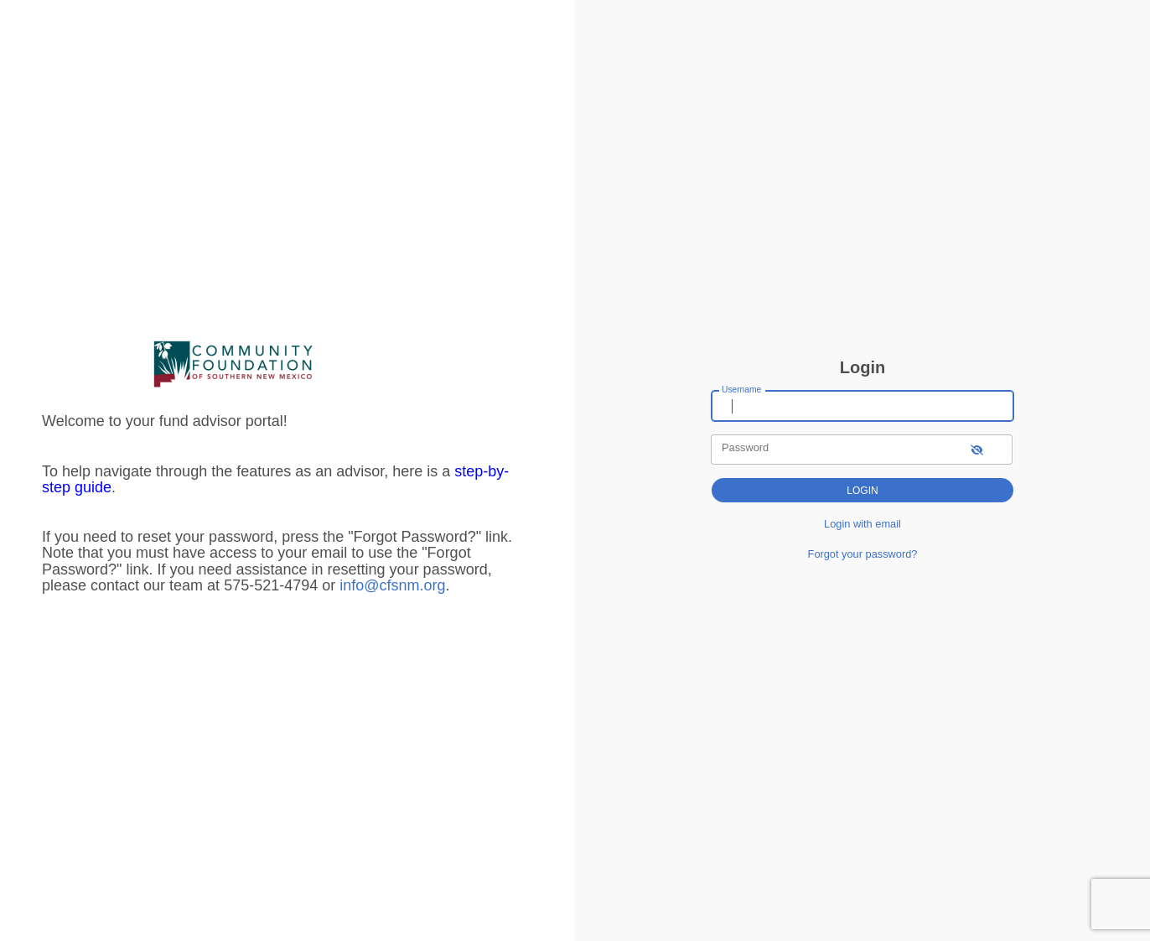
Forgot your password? (863, 554)
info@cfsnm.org (392, 585)
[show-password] (977, 449)
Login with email (862, 523)
